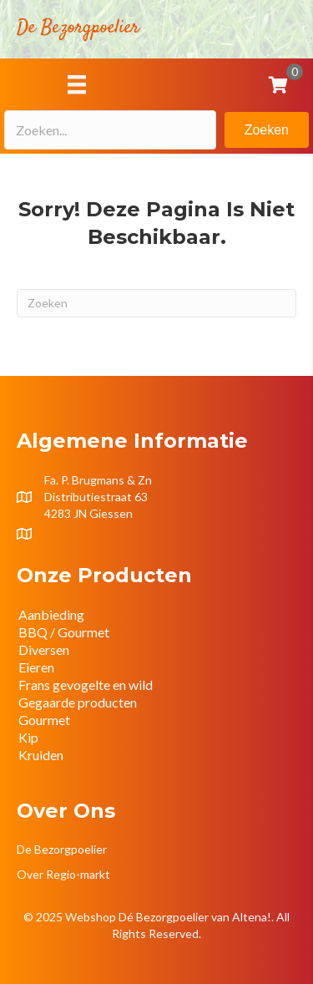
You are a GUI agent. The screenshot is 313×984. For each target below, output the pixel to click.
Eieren (36, 667)
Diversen (43, 649)
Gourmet (44, 720)
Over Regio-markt (63, 874)
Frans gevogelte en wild (85, 684)
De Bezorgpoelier (62, 849)
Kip (28, 737)
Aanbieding (51, 614)
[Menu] (77, 84)
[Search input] (110, 130)
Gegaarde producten (77, 702)
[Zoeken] (156, 303)
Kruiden (40, 755)
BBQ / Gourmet (63, 632)
